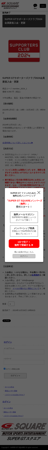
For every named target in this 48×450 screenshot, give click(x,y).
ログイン (24, 256)
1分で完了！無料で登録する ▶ (24, 243)
